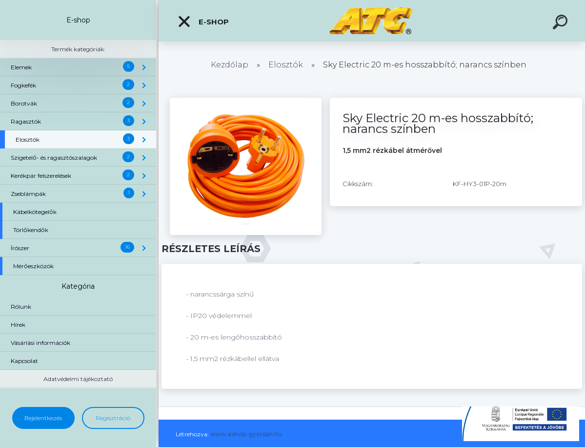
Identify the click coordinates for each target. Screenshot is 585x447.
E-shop (203, 21)
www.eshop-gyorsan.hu (246, 434)
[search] (561, 23)
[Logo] (372, 21)
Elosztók (285, 64)
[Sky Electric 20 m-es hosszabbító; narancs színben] (245, 101)
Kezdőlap (229, 64)
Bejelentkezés (43, 418)
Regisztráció (113, 418)
